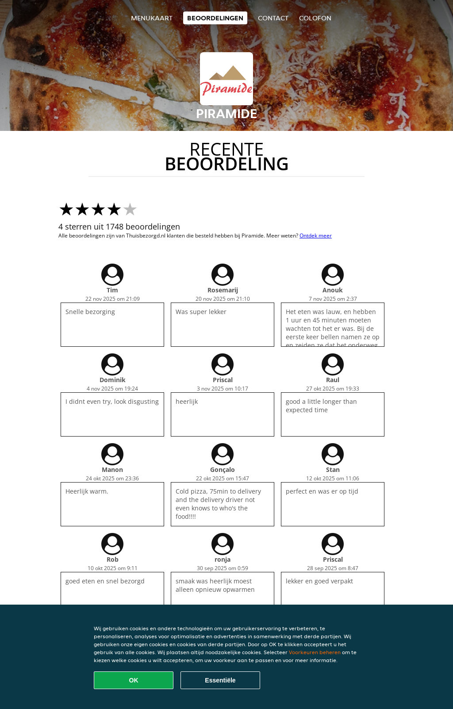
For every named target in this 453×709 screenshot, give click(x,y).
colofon (315, 18)
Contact (273, 18)
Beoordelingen (215, 18)
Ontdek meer (315, 235)
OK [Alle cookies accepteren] (133, 680)
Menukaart (152, 18)
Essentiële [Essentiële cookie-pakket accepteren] (220, 680)
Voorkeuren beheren (315, 652)
